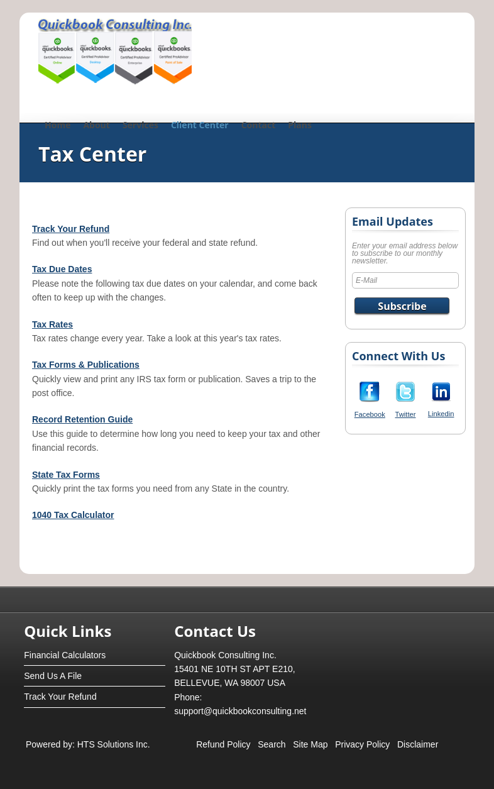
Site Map (310, 744)
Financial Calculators (65, 655)
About (96, 125)
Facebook (369, 414)
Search (271, 744)
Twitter (405, 414)
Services (140, 125)
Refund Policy (223, 744)
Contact (258, 125)
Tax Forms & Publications (86, 365)
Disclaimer (417, 744)
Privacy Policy (362, 744)
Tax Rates (52, 324)
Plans (300, 125)
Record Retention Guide (82, 419)
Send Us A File (53, 676)
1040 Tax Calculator (73, 515)
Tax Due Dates (62, 269)
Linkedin (441, 413)
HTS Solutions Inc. (112, 744)
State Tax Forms (66, 475)
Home (57, 125)
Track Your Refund (70, 229)
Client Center (200, 125)
